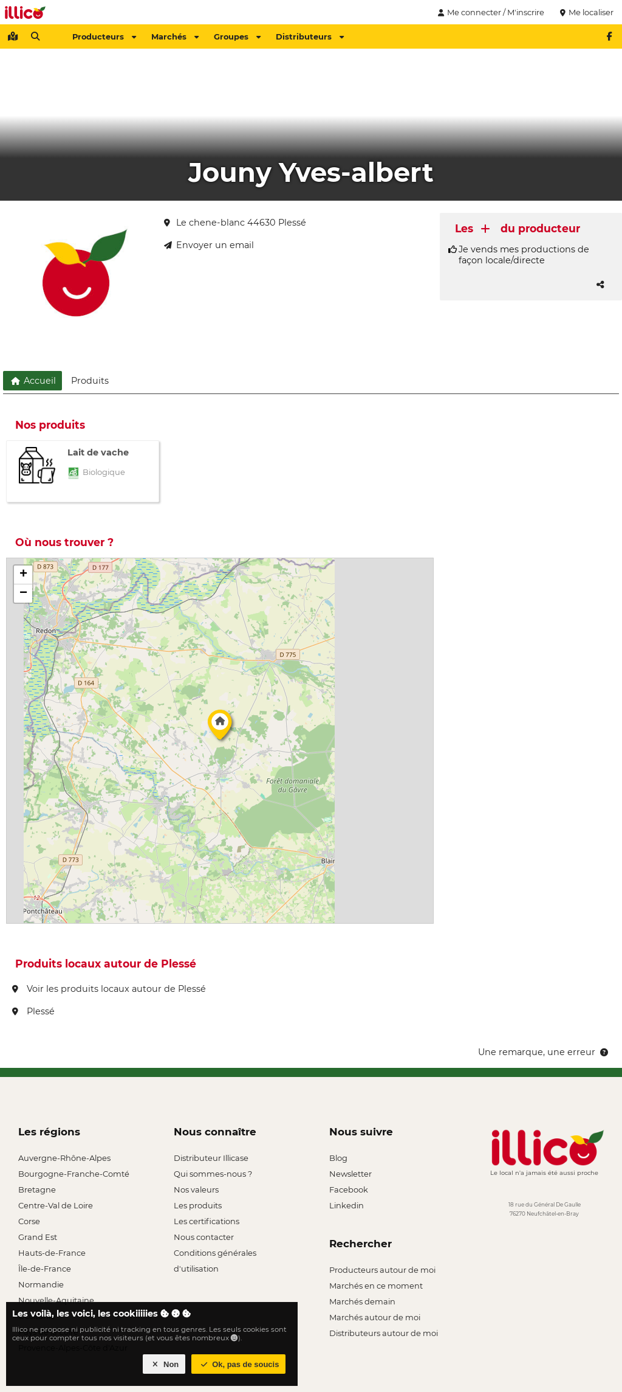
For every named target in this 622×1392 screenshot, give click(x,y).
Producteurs (104, 36)
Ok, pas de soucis (238, 1364)
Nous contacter (204, 1237)
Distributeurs (310, 36)
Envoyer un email (209, 245)
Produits (90, 380)
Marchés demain (362, 1301)
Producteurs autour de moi (382, 1270)
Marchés (175, 36)
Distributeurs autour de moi (383, 1333)
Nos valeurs (196, 1189)
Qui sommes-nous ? (213, 1174)
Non (164, 1364)
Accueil (32, 380)
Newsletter (350, 1174)
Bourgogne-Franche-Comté (73, 1174)
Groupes (237, 36)
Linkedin (346, 1205)
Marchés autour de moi (374, 1317)
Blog (338, 1158)
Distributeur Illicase (211, 1158)
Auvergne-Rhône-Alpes (64, 1158)
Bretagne (37, 1189)
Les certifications (206, 1221)
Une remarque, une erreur (544, 1052)
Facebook (348, 1189)
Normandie (41, 1284)
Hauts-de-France (52, 1253)
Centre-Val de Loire (55, 1205)
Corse (29, 1221)
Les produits (198, 1205)
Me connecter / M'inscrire (489, 12)
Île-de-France (44, 1268)
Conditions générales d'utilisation (215, 1254)
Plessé (33, 1011)
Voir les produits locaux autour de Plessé (109, 988)
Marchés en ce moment (376, 1285)
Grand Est (37, 1237)
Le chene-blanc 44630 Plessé (235, 222)
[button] (220, 728)
